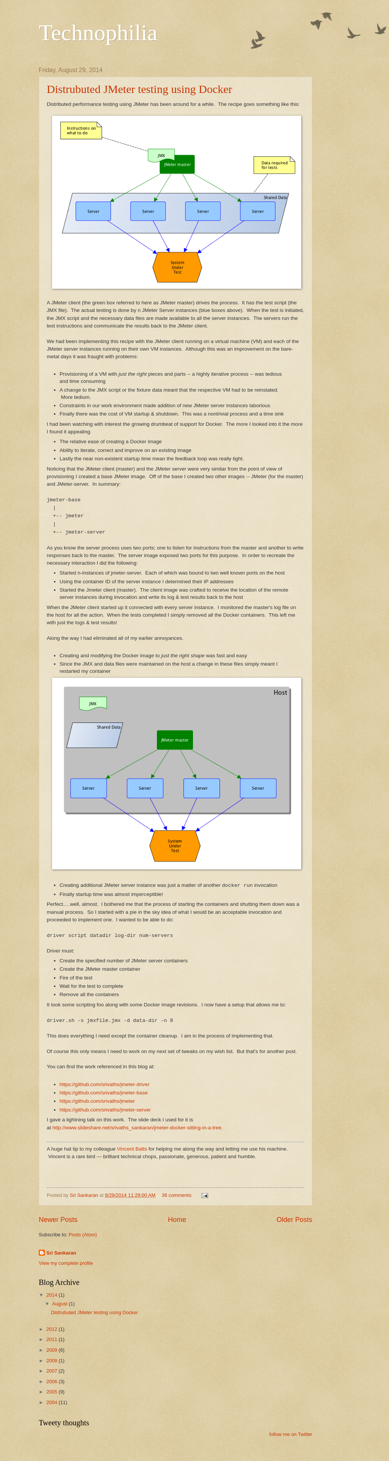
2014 (52, 1295)
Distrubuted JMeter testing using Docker (139, 89)
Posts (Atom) (83, 1234)
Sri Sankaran (61, 1253)
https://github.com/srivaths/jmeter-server (105, 1110)
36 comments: (178, 1195)
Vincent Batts (132, 1149)
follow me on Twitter (290, 1434)
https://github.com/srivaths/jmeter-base (104, 1093)
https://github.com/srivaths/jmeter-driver (105, 1084)
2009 (52, 1350)
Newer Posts (58, 1219)
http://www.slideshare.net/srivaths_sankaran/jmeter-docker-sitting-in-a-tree (136, 1127)
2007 (52, 1371)
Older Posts (294, 1219)
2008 (52, 1360)
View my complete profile (66, 1263)
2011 (52, 1339)
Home (177, 1219)
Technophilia (98, 32)
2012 (52, 1329)
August (60, 1304)
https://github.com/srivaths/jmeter (97, 1101)
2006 (52, 1381)
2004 (52, 1402)
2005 (52, 1392)
